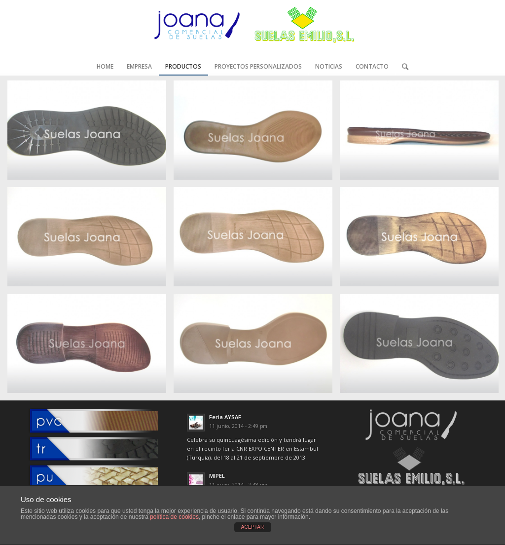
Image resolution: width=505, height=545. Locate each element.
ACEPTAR (252, 527)
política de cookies (174, 516)
